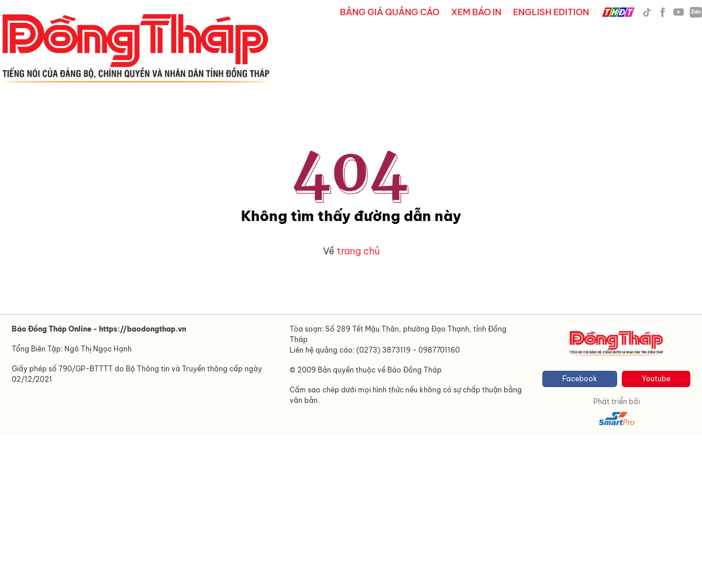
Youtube (656, 378)
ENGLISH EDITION (551, 12)
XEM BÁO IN (476, 12)
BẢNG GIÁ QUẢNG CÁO (389, 12)
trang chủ (358, 251)
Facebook (579, 378)
